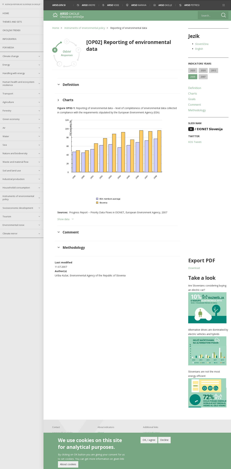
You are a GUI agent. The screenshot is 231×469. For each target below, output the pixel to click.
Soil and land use (12, 170)
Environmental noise (13, 225)
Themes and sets (12, 21)
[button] (223, 5)
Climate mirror (10, 233)
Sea (5, 144)
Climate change (11, 56)
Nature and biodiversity (15, 153)
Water (6, 136)
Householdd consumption (16, 187)
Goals (192, 99)
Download (194, 268)
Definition (194, 88)
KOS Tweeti (194, 142)
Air (4, 127)
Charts (192, 93)
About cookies (68, 464)
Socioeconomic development (18, 207)
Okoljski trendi (11, 30)
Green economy (11, 119)
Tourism (7, 216)
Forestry (7, 110)
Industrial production (14, 179)
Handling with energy (14, 73)
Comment (194, 105)
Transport (8, 93)
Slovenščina (201, 44)
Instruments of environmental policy (18, 198)
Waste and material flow (15, 161)
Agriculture (8, 102)
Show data (63, 219)
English (199, 48)
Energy (6, 64)
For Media (8, 47)
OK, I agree (149, 440)
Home (6, 13)
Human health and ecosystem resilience (18, 83)
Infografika (9, 39)
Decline (164, 440)
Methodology (197, 110)
